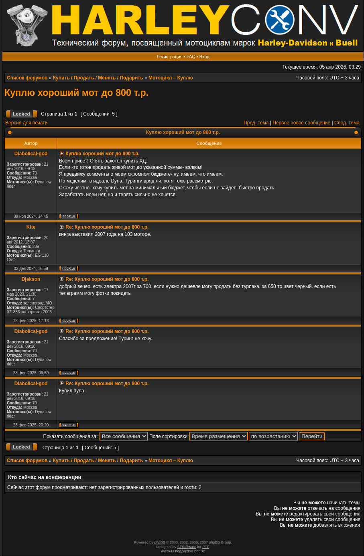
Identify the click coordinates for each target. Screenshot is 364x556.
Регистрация (169, 56)
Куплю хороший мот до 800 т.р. (76, 92)
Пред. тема (256, 123)
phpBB (159, 542)
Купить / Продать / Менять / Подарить (98, 78)
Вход (204, 56)
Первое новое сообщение (301, 123)
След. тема (347, 123)
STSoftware (186, 547)
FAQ (191, 56)
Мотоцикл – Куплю (170, 78)
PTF (205, 547)
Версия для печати (26, 123)
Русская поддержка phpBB (183, 551)
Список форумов (27, 78)
